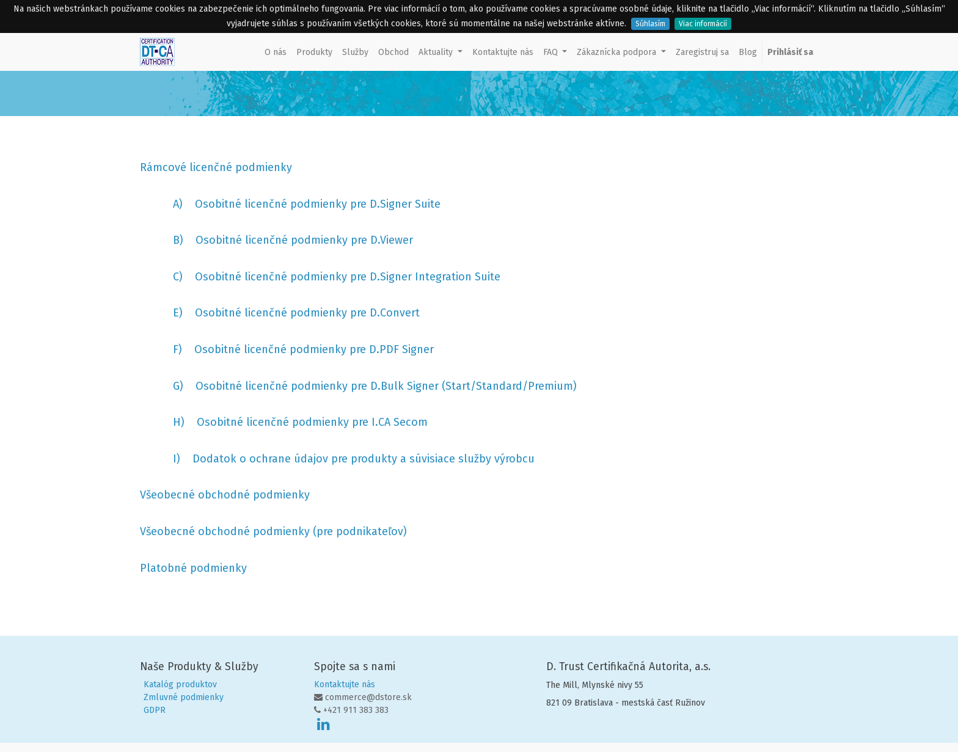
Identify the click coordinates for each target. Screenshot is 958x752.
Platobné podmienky (193, 568)
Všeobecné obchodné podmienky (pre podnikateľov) (273, 531)
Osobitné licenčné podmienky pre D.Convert (307, 312)
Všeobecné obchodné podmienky (226, 495)
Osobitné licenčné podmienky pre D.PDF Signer (314, 349)
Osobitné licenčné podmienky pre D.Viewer (304, 240)
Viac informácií (703, 24)
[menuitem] (275, 52)
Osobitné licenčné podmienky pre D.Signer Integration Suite (347, 276)
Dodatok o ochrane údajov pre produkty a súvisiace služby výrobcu (363, 458)
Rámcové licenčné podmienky (216, 167)
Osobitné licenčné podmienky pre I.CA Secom (312, 422)
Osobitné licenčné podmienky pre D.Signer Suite (318, 204)
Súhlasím (650, 24)
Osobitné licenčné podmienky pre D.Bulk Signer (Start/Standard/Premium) (386, 386)
